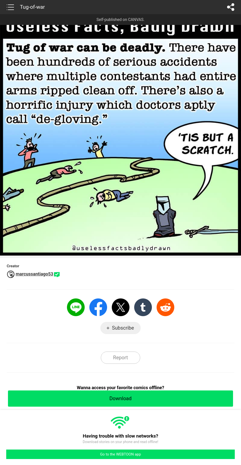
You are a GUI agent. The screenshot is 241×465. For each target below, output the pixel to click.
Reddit (165, 307)
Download (120, 398)
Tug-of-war (32, 7)
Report (120, 358)
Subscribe (123, 328)
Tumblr (143, 307)
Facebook (98, 307)
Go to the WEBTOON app (120, 454)
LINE (76, 307)
